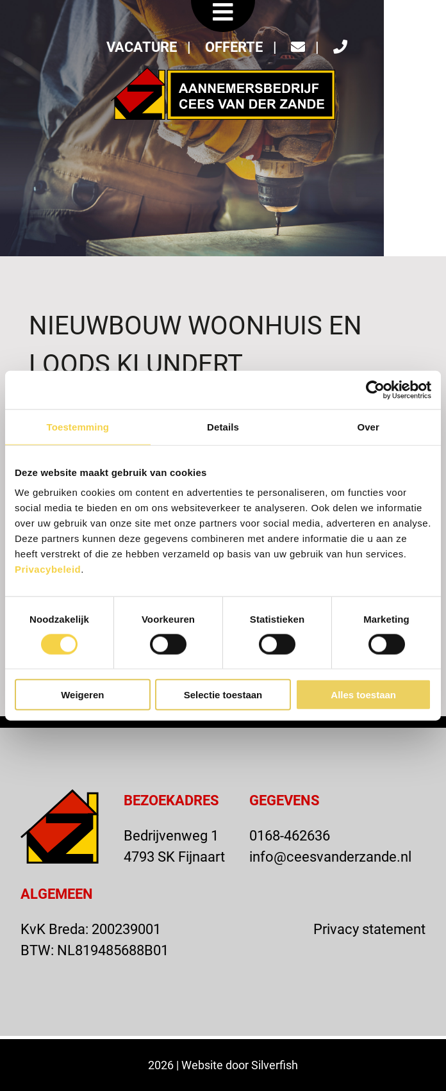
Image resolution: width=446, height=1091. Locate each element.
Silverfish (274, 1064)
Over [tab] (368, 426)
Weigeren (82, 694)
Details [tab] (223, 426)
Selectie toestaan (223, 694)
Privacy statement (369, 928)
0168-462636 (289, 835)
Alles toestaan (363, 694)
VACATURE (141, 46)
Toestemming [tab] (78, 426)
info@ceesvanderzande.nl (330, 856)
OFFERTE (234, 46)
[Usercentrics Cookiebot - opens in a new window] (375, 389)
